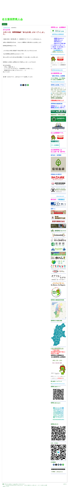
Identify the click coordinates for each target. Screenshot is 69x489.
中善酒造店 (61, 199)
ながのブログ (6, 27)
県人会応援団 (62, 114)
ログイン (65, 484)
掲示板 (56, 107)
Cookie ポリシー (16, 484)
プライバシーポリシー (9, 484)
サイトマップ (21, 484)
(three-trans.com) (60, 196)
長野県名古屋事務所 (58, 34)
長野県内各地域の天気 (57, 70)
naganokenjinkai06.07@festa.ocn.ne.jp (58, 54)
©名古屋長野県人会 (57, 348)
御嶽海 (52, 114)
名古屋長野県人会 (58, 50)
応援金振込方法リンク (57, 100)
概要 (3, 484)
